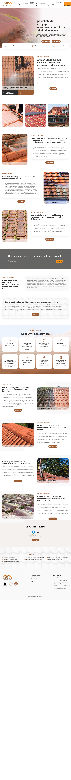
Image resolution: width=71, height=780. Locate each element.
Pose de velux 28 (37, 4)
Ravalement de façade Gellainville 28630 (12, 561)
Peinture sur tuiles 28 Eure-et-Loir (60, 4)
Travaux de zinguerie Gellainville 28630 (34, 559)
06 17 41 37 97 (67, 5)
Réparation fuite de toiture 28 (25, 4)
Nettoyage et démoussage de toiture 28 (42, 4)
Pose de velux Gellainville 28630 (10, 559)
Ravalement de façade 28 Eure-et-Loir (54, 4)
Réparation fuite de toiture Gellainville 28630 (35, 557)
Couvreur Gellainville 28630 (9, 557)
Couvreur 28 (20, 4)
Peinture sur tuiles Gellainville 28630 (55, 559)
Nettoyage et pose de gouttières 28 (32, 4)
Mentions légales (42, 595)
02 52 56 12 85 (34, 576)
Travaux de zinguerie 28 (48, 4)
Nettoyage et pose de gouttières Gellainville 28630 (58, 557)
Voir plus (35, 540)
